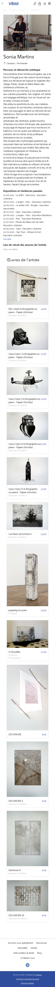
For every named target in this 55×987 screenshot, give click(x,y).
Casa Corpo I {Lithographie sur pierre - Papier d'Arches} (24, 356)
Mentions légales (27, 983)
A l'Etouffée (14, 652)
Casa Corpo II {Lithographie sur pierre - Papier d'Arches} (24, 401)
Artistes (34, 948)
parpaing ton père (17, 610)
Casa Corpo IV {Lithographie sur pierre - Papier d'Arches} (22, 491)
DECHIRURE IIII (16, 915)
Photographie (14, 658)
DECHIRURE (14, 734)
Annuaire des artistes (18, 10)
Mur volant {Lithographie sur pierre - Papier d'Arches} (22, 311)
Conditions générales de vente (27, 979)
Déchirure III (14, 870)
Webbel (39, 975)
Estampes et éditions (17, 315)
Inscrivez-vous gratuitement (20, 943)
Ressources (41, 943)
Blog (39, 953)
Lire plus (7, 239)
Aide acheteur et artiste (24, 953)
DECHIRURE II (15, 801)
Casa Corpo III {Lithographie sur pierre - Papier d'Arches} (24, 446)
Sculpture (12, 613)
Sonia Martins (35, 10)
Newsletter (22, 948)
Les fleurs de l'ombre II (19, 534)
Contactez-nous (27, 958)
